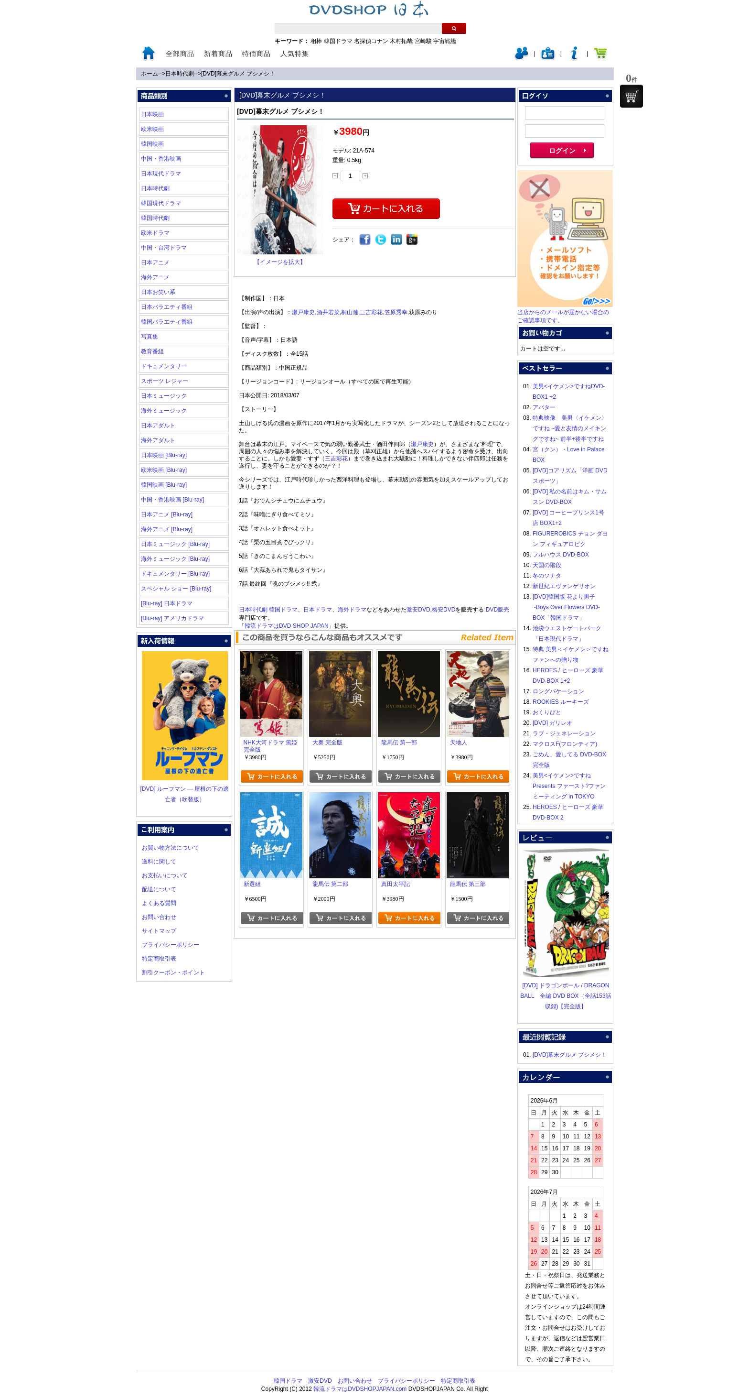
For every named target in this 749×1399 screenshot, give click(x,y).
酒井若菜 (328, 312)
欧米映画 (152, 129)
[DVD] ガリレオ (552, 723)
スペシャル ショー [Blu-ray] (176, 588)
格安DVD (443, 609)
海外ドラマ (352, 609)
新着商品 (218, 53)
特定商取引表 (159, 958)
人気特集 (294, 53)
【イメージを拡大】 (280, 262)
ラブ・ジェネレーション (564, 733)
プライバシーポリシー (170, 944)
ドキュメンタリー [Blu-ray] (175, 573)
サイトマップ (159, 931)
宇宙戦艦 (444, 41)
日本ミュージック (164, 396)
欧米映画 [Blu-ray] (164, 470)
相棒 (316, 41)
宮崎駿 (423, 41)
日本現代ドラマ (161, 173)
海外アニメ (155, 277)
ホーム (149, 73)
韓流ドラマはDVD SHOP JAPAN (287, 626)
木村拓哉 (401, 41)
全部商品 (180, 53)
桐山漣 (349, 312)
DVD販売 (497, 609)
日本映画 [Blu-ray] (164, 455)
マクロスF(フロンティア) (565, 744)
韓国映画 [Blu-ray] (164, 484)
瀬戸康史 (303, 312)
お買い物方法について (170, 847)
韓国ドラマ (338, 41)
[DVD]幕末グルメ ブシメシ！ (238, 73)
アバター (544, 407)
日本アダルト (158, 425)
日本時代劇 (179, 73)
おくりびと (547, 712)
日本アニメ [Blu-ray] (167, 514)
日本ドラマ (317, 609)
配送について (159, 889)
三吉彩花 (371, 312)
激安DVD (418, 609)
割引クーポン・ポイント (173, 972)
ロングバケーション (558, 691)
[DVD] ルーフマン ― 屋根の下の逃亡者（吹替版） (184, 789)
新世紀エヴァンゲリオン (564, 586)
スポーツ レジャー (164, 381)
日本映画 (152, 114)
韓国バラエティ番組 (167, 321)
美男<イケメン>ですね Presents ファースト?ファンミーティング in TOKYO (569, 786)
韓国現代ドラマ (161, 203)
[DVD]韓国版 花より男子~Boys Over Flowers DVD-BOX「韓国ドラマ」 (566, 607)
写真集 (149, 336)
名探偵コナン (371, 41)
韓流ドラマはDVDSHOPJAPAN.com (360, 1389)
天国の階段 (547, 565)
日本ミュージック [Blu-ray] (175, 544)
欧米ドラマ (155, 233)
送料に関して (159, 861)
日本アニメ (155, 262)
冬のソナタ (547, 575)
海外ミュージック (164, 410)
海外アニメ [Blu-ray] (167, 529)
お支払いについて (165, 875)
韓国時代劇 (155, 218)
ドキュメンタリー (164, 366)
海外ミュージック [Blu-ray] (175, 559)
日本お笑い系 (158, 292)
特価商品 (256, 53)
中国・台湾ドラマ (164, 247)
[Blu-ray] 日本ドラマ (167, 603)
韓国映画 (152, 144)
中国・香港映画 (161, 158)
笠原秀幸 (396, 312)
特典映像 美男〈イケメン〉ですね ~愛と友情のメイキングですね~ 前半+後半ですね (570, 428)
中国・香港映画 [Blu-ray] (172, 499)
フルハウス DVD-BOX (561, 554)
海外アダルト (158, 440)
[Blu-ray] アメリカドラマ (172, 618)
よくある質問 (159, 903)
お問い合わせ (159, 917)
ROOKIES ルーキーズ (561, 702)
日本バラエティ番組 (167, 307)
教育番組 (152, 351)
